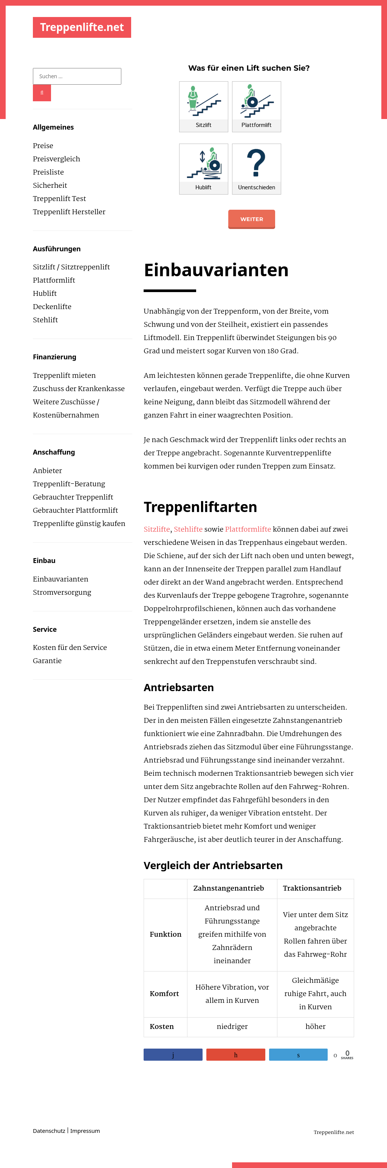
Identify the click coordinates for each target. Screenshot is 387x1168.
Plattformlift (54, 280)
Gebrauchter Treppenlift (73, 497)
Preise (43, 146)
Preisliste (48, 172)
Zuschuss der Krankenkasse (79, 389)
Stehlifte (188, 529)
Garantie (47, 661)
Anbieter (47, 471)
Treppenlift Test (59, 199)
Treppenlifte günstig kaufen (79, 524)
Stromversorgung (62, 593)
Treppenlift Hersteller (69, 212)
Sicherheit (50, 186)
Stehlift (45, 320)
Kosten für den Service (70, 648)
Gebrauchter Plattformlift (75, 511)
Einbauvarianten (60, 579)
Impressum (85, 1130)
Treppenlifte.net (82, 27)
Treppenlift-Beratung (69, 484)
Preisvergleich (56, 159)
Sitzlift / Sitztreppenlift (71, 267)
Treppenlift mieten (64, 376)
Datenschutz (49, 1130)
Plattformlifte (248, 529)
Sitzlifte (157, 529)
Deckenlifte (52, 307)
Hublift (45, 294)
